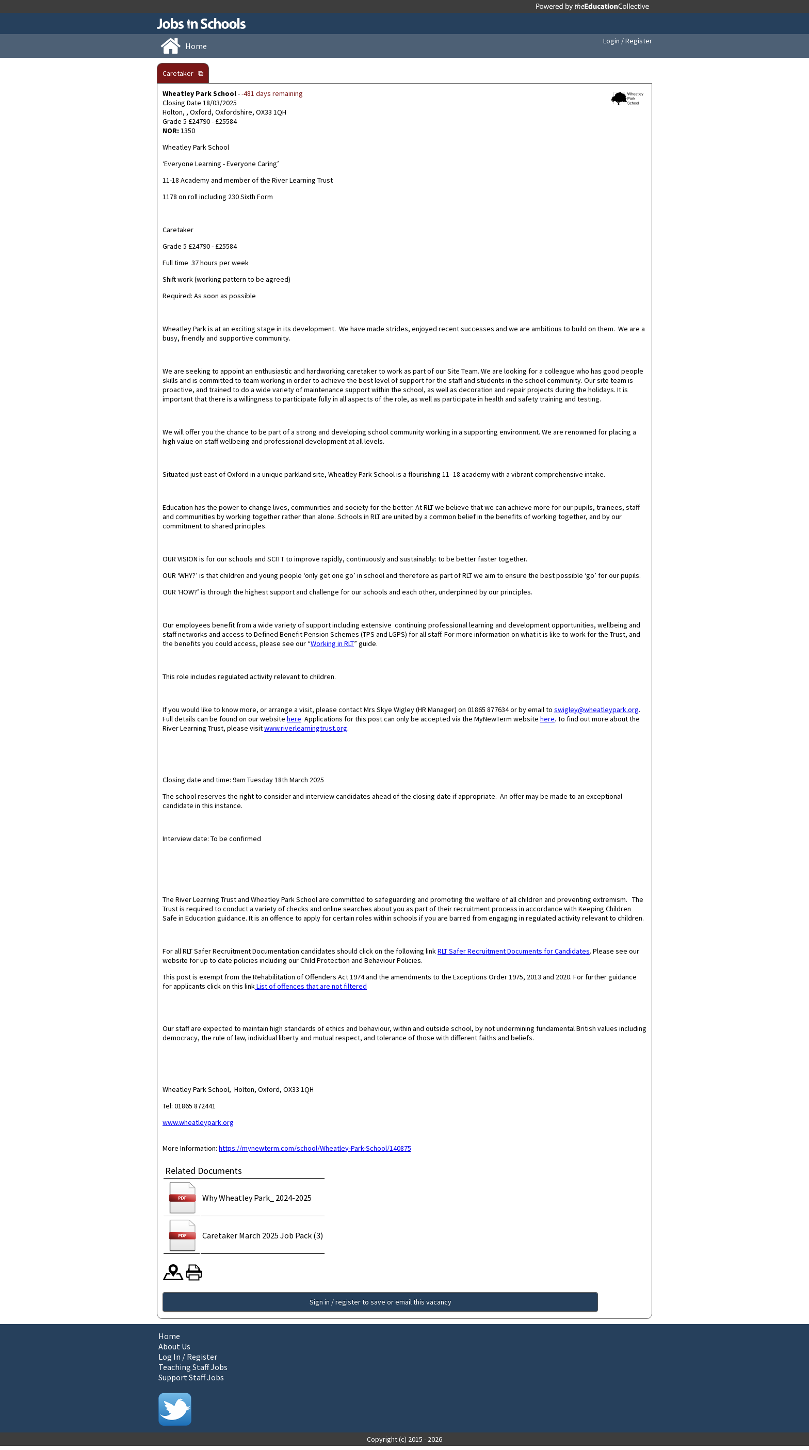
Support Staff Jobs (191, 1381)
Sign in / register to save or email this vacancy (210, 1304)
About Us (174, 1350)
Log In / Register (187, 1361)
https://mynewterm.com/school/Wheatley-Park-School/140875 (315, 1148)
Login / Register (627, 40)
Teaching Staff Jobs (193, 1371)
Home (169, 1340)
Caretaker (178, 73)
